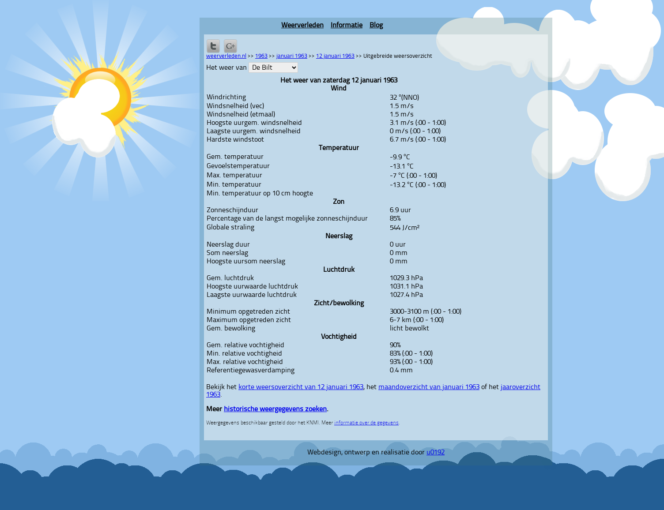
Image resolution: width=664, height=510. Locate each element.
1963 (261, 56)
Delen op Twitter (213, 46)
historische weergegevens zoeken (275, 409)
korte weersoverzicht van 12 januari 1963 (300, 387)
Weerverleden (302, 25)
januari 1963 (291, 56)
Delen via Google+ (230, 46)
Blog (376, 25)
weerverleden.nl (226, 56)
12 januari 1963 (335, 56)
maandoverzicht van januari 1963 (428, 387)
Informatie (346, 25)
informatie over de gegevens (366, 423)
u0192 (435, 452)
